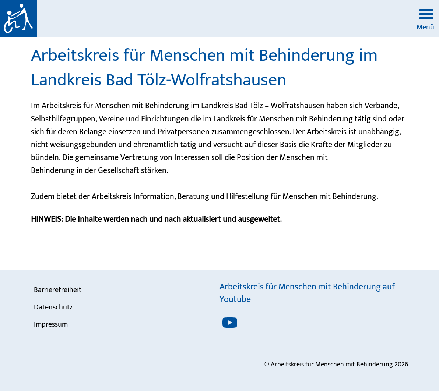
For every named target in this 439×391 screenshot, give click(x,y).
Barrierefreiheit (57, 290)
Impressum (51, 324)
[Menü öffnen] (425, 16)
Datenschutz (53, 307)
